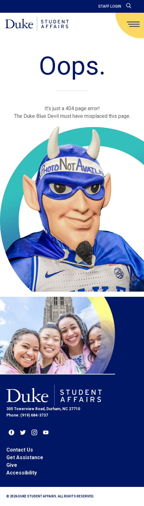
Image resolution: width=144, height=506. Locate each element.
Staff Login (109, 6)
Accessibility (21, 473)
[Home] (37, 24)
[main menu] (133, 24)
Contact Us (19, 450)
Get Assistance (24, 457)
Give (11, 465)
